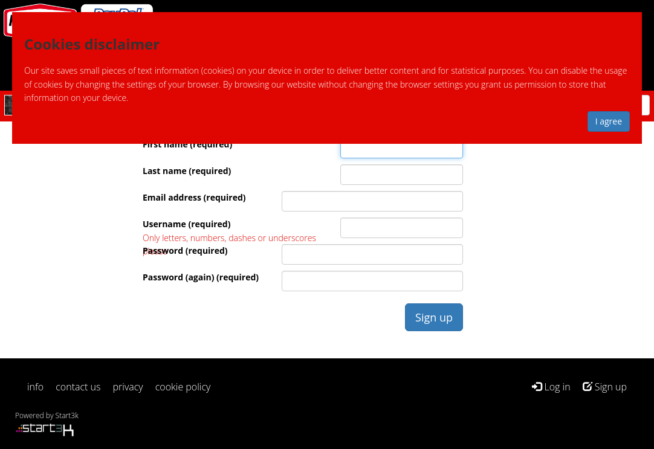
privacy (128, 386)
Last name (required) (187, 170)
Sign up (605, 386)
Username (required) (186, 224)
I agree (608, 121)
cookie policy (183, 386)
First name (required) (187, 144)
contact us (78, 386)
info (35, 386)
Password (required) (185, 250)
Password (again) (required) (201, 277)
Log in (551, 386)
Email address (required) (194, 197)
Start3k (67, 415)
